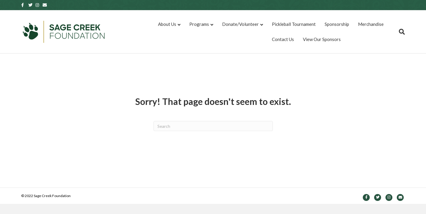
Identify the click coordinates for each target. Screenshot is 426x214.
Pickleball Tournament (294, 24)
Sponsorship (337, 24)
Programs (199, 24)
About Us (167, 24)
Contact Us (283, 39)
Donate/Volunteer (240, 24)
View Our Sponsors (322, 39)
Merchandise (371, 24)
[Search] (399, 32)
